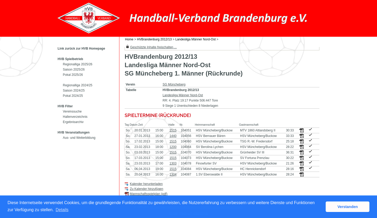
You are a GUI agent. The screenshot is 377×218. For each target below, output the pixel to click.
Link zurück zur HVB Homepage (81, 48)
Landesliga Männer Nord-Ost (195, 39)
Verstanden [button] (347, 207)
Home (129, 39)
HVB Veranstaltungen (74, 132)
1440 (172, 136)
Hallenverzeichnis (75, 117)
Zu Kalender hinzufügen (146, 189)
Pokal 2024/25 (73, 96)
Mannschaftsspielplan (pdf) (148, 194)
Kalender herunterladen (146, 184)
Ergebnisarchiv (73, 122)
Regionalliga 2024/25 (77, 85)
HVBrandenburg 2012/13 (154, 39)
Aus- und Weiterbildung (79, 138)
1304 (172, 174)
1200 (172, 147)
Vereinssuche (72, 111)
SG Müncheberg (174, 84)
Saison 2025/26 (74, 69)
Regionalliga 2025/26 (77, 64)
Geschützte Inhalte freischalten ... (153, 47)
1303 (172, 163)
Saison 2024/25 (74, 90)
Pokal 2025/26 (73, 75)
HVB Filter (65, 106)
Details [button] (62, 210)
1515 (172, 130)
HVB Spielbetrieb (70, 59)
